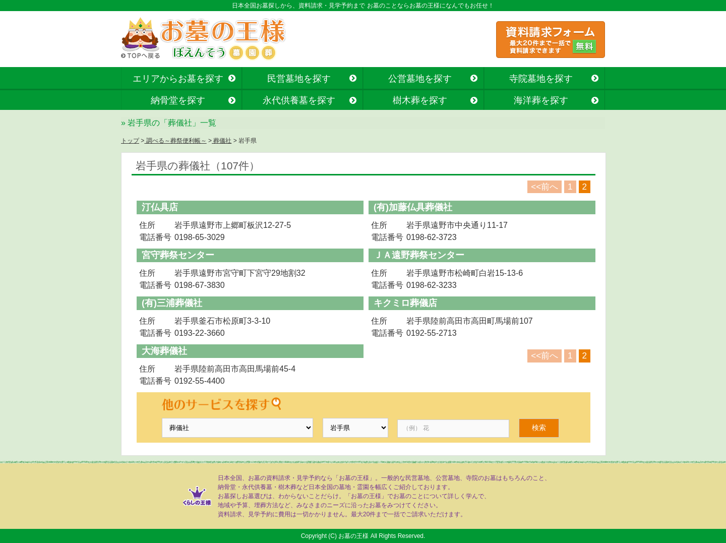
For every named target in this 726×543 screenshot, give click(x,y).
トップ (130, 140)
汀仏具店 (160, 207)
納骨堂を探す (178, 100)
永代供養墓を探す (299, 100)
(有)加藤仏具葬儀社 (413, 207)
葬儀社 (221, 140)
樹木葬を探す (420, 100)
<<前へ (544, 187)
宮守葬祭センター (178, 255)
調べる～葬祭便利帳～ (175, 140)
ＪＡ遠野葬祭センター (419, 255)
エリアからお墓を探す (178, 79)
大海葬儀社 (164, 351)
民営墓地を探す (299, 79)
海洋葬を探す (541, 100)
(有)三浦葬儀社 (172, 303)
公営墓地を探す (420, 79)
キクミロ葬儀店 (405, 303)
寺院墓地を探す (541, 79)
